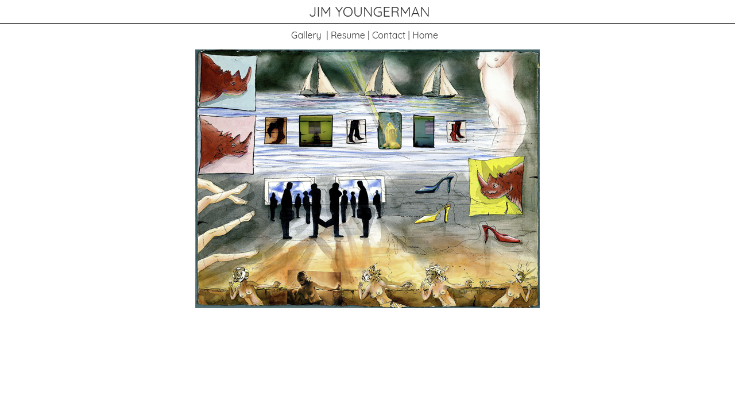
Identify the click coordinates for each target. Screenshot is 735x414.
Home (425, 35)
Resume (348, 35)
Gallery (306, 35)
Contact (388, 35)
